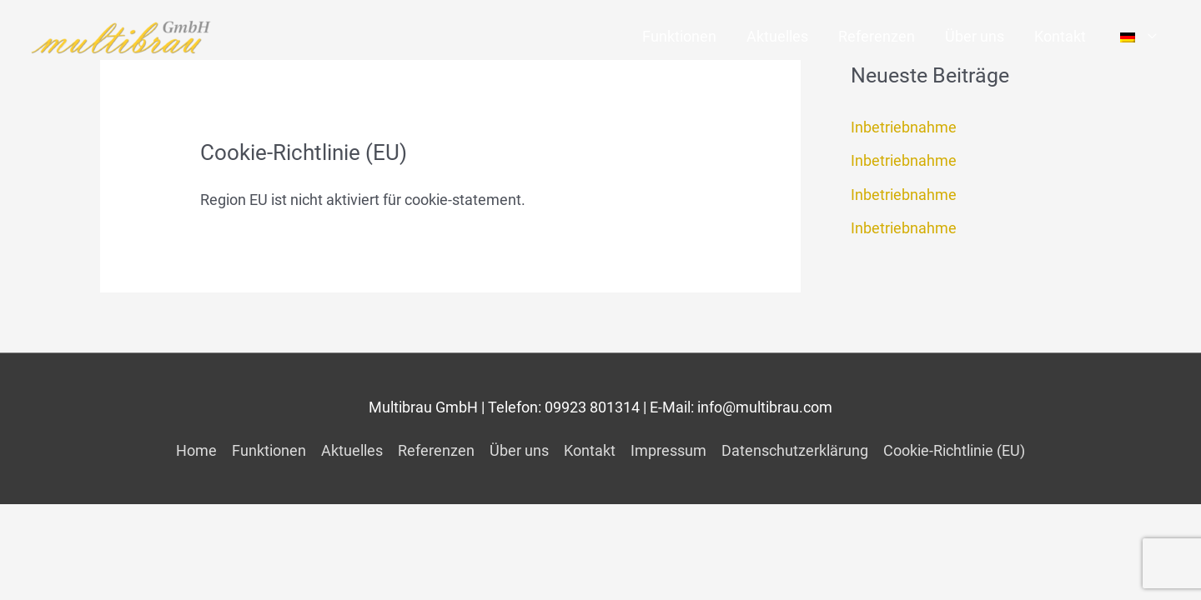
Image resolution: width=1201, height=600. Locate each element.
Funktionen (679, 36)
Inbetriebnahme (904, 127)
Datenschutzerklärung (794, 450)
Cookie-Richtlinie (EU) (954, 450)
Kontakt (1060, 36)
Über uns (974, 36)
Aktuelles (777, 36)
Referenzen (876, 36)
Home (196, 450)
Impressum (668, 450)
